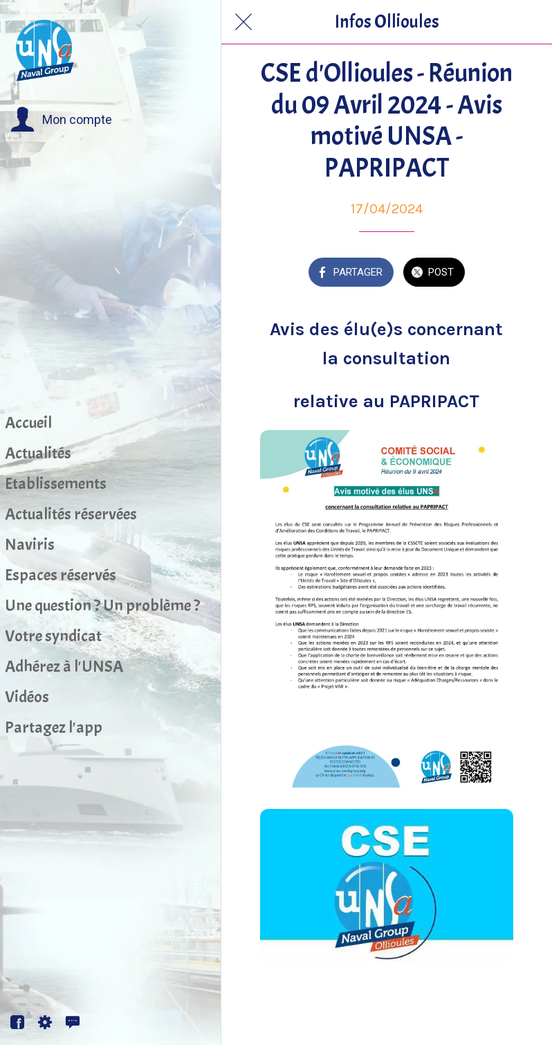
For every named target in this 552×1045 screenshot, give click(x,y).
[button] (61, 120)
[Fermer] (243, 22)
